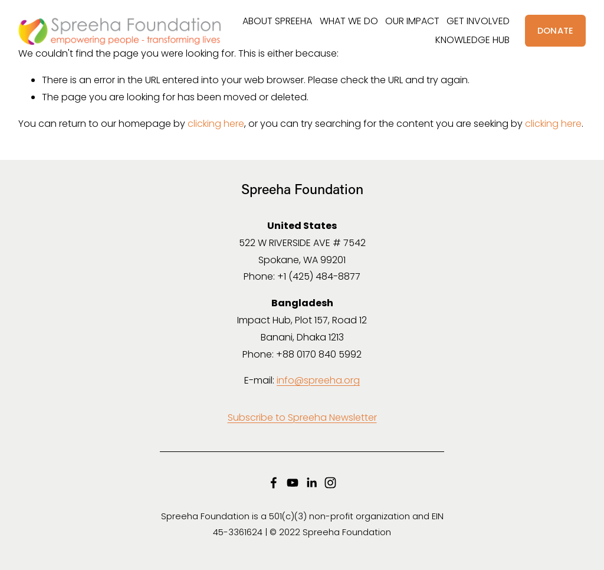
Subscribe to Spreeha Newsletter (302, 417)
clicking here (216, 123)
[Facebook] (274, 483)
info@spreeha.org (318, 380)
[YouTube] (292, 483)
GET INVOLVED (478, 21)
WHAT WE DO (349, 21)
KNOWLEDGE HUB (472, 40)
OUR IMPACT (412, 21)
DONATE (555, 30)
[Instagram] (330, 483)
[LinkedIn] (311, 483)
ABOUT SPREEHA (277, 21)
